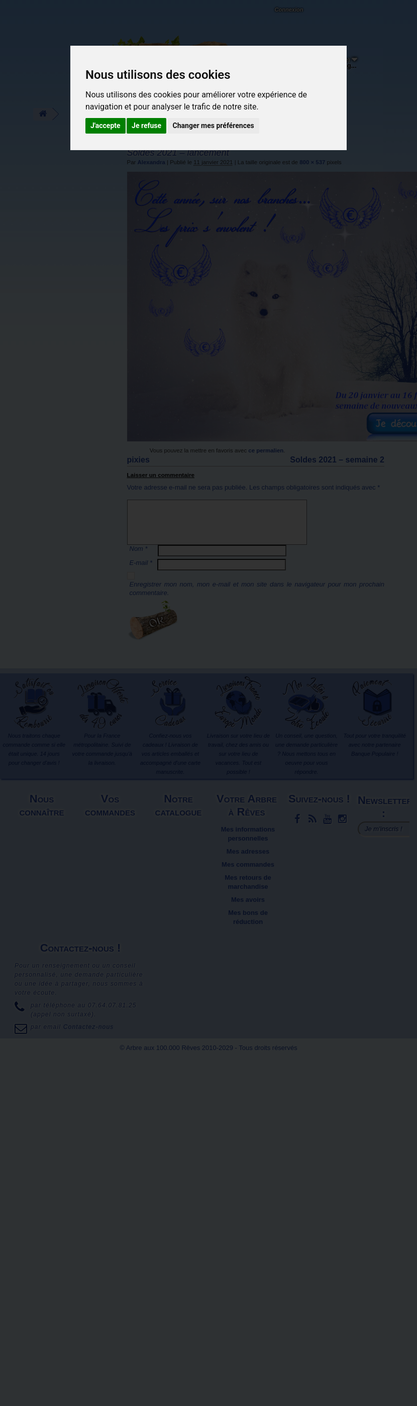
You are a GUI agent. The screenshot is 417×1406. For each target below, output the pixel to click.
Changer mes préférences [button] (213, 126)
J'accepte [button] (105, 126)
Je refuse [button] (146, 126)
